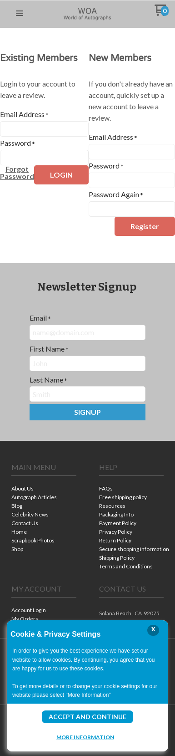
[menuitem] (43, 489)
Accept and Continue (87, 716)
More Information (85, 737)
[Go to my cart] (162, 13)
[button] (19, 13)
